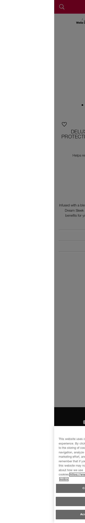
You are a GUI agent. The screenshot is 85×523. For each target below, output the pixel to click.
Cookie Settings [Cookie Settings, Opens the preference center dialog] (39, 510)
